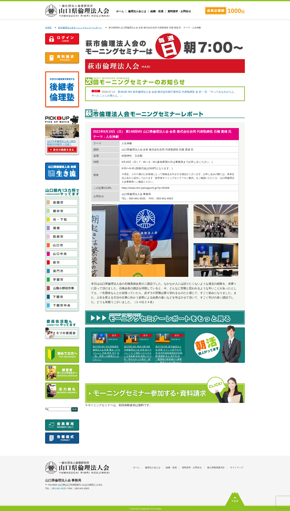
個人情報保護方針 (216, 467)
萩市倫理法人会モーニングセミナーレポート (80, 27)
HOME (48, 27)
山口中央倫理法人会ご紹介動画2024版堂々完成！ (61, 143)
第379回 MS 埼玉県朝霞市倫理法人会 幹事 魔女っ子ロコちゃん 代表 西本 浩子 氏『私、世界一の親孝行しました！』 (106, 352)
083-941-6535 (59, 488)
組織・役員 (156, 11)
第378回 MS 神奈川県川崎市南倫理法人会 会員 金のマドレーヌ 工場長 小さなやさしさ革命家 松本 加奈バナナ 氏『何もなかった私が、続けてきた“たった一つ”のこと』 (138, 356)
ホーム (120, 11)
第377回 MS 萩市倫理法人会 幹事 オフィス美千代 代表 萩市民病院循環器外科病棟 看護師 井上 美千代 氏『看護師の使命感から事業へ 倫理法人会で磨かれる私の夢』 (168, 356)
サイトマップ (236, 467)
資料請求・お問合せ (179, 11)
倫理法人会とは (137, 11)
